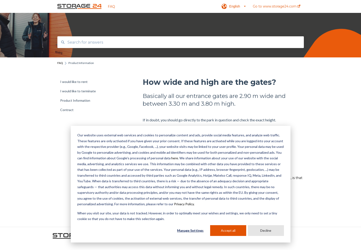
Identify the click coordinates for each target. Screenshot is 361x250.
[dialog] (180, 184)
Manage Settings (190, 230)
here (174, 158)
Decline (265, 230)
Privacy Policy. (184, 204)
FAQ (111, 6)
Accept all (228, 230)
